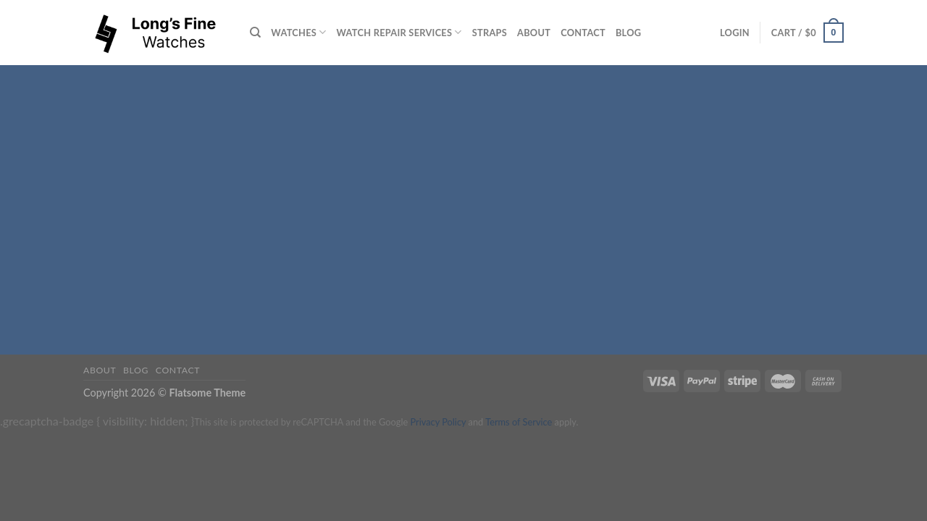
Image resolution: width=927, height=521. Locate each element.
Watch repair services (399, 32)
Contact (583, 32)
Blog (628, 32)
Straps (489, 32)
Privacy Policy (438, 422)
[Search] (255, 32)
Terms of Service (518, 422)
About (533, 32)
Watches (298, 32)
